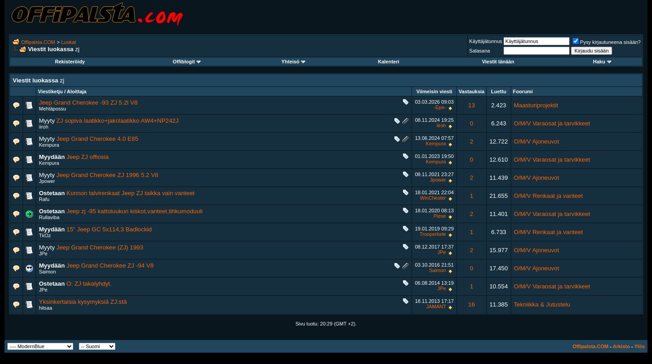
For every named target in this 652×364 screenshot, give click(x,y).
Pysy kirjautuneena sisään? (607, 42)
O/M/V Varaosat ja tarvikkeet (552, 123)
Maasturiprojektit (536, 105)
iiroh (43, 126)
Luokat (68, 42)
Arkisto (621, 346)
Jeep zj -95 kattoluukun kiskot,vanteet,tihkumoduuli (135, 211)
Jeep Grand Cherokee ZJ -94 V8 (110, 265)
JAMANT (436, 306)
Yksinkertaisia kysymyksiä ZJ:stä (83, 301)
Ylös (639, 346)
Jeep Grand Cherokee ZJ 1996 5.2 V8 (107, 175)
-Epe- (440, 107)
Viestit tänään (498, 61)
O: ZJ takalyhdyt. (89, 283)
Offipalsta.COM (38, 42)
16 (471, 304)
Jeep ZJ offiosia (88, 156)
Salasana (479, 50)
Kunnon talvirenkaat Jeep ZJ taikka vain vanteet (131, 193)
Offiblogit (187, 61)
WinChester (433, 198)
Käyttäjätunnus (485, 41)
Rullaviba (49, 217)
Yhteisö (294, 61)
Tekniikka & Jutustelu (542, 304)
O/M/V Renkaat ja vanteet (548, 195)
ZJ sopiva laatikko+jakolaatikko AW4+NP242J (118, 120)
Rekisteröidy (70, 61)
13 (471, 105)
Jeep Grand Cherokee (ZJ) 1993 (100, 247)
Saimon (47, 271)
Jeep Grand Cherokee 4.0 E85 (98, 138)
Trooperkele (433, 234)
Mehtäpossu (52, 108)
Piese (439, 216)
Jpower (47, 181)
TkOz (45, 235)
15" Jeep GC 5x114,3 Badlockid (109, 229)
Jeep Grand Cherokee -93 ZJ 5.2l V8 (88, 102)
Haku (602, 61)
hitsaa (45, 308)
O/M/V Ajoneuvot (536, 141)
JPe (43, 253)
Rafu (44, 199)
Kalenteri (388, 61)
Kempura (49, 145)
